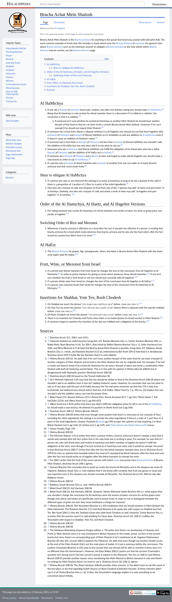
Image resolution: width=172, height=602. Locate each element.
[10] (73, 194)
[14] (58, 274)
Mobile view (61, 597)
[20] (74, 310)
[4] (96, 138)
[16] (135, 277)
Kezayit (63, 109)
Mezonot (94, 142)
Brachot (100, 421)
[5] (121, 145)
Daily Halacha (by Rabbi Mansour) (127, 425)
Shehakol (64, 135)
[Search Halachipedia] (89, 3)
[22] (161, 317)
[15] (148, 274)
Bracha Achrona (83, 39)
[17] (152, 280)
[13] (76, 254)
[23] (147, 321)
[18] (59, 288)
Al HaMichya (154, 109)
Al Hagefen (59, 28)
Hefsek (107, 152)
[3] (102, 127)
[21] (141, 314)
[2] (80, 116)
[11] (67, 213)
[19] (140, 303)
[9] (127, 184)
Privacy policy (9, 597)
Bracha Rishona (124, 43)
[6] (113, 152)
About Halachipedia (29, 597)
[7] (90, 159)
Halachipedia (19, 3)
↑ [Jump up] (48, 337)
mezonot (139, 43)
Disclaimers (47, 597)
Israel (116, 460)
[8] (85, 166)
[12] (93, 235)
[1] (163, 109)
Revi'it (95, 156)
